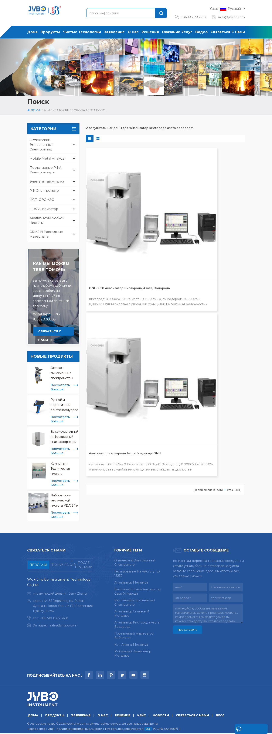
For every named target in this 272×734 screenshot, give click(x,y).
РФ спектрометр (44, 190)
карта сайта (36, 729)
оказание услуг (177, 32)
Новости (162, 716)
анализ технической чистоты (47, 220)
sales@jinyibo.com (231, 17)
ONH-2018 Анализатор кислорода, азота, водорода (107, 210)
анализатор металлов (131, 582)
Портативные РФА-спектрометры (46, 170)
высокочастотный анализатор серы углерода (137, 591)
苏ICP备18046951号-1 (166, 729)
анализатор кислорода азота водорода (137, 625)
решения (150, 32)
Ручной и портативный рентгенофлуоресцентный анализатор (64, 405)
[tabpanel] (60, 603)
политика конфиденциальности (79, 729)
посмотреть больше (60, 387)
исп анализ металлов (131, 644)
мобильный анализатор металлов (132, 653)
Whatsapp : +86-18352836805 (46, 316)
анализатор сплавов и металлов (131, 613)
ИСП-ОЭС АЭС (42, 200)
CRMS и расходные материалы (46, 234)
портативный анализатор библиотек (134, 636)
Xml (51, 729)
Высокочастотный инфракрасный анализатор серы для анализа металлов (64, 437)
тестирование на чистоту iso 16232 (137, 574)
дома (32, 32)
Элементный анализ (47, 181)
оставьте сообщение (243, 730)
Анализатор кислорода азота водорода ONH (161, 210)
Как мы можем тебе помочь (51, 266)
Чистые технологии (82, 32)
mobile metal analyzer (48, 158)
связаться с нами (228, 32)
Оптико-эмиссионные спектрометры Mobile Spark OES (64, 373)
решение (123, 716)
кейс (142, 716)
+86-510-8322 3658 (54, 618)
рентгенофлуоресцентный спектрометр (134, 602)
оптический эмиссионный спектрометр (42, 144)
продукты (50, 32)
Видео (201, 32)
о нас (133, 32)
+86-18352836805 (194, 17)
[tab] (38, 564)
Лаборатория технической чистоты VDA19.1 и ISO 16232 (64, 500)
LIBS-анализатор (44, 209)
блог (223, 716)
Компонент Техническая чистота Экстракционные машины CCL (63, 469)
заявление (114, 32)
